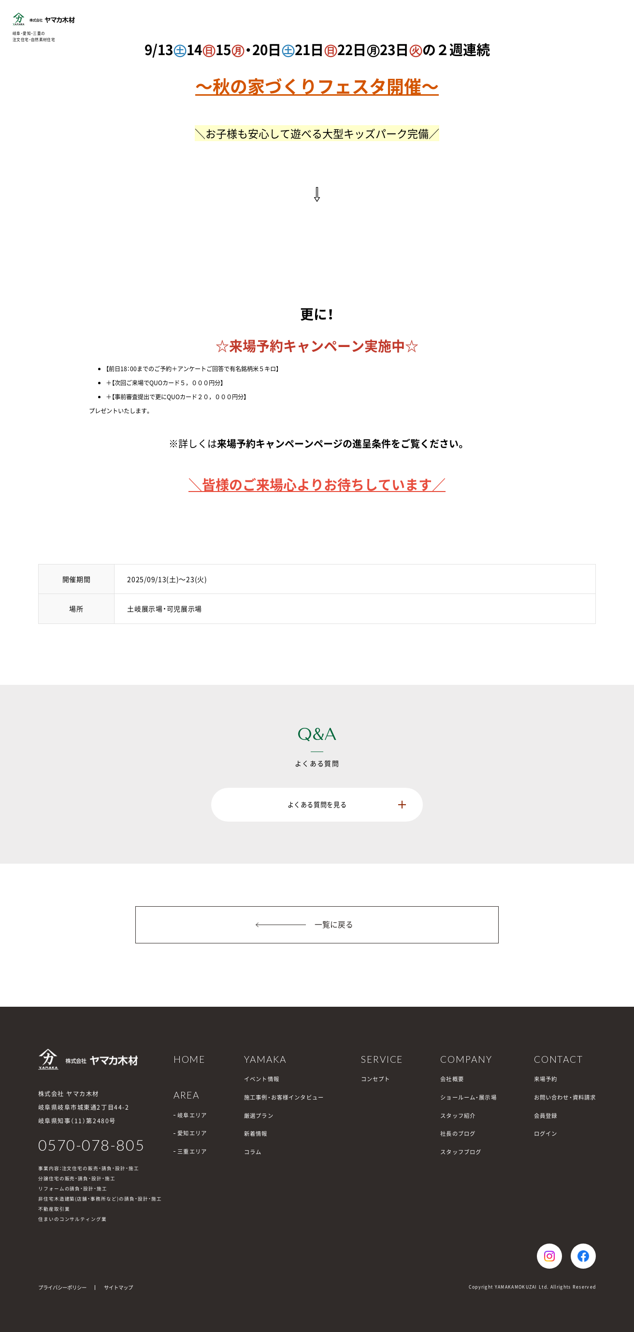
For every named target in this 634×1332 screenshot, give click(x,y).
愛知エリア (192, 1133)
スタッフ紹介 (458, 1115)
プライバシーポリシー (62, 1287)
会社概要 (452, 1079)
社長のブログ (458, 1133)
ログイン (546, 1133)
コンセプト (375, 1079)
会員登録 (546, 1115)
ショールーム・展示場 (468, 1097)
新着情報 (256, 1133)
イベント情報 (261, 1079)
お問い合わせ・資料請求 (565, 1097)
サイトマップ (118, 1287)
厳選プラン (259, 1115)
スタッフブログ (460, 1152)
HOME (189, 1059)
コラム (252, 1152)
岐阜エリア (192, 1115)
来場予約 (546, 1079)
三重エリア (192, 1151)
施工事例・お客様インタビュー (284, 1097)
